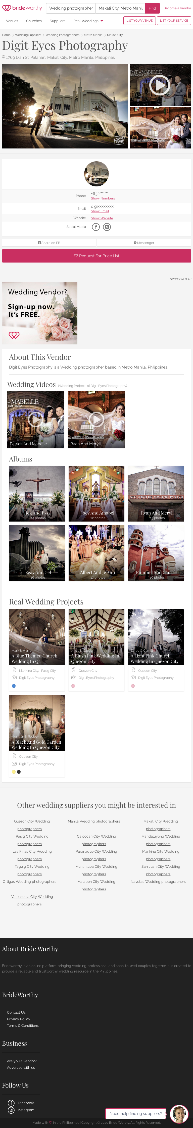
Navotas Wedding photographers (158, 882)
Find (152, 8)
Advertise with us (21, 1067)
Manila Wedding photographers (94, 821)
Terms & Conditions (23, 1025)
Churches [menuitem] (34, 21)
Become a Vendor (177, 8)
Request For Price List (96, 255)
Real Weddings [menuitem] (86, 21)
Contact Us (16, 1012)
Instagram (20, 1110)
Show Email (100, 211)
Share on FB (49, 243)
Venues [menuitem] (12, 21)
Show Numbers (103, 198)
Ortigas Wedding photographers (29, 882)
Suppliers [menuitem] (57, 21)
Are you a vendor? (22, 1061)
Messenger (144, 243)
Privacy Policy (18, 1019)
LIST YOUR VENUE (140, 20)
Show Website (102, 218)
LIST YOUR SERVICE (174, 20)
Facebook (20, 1103)
